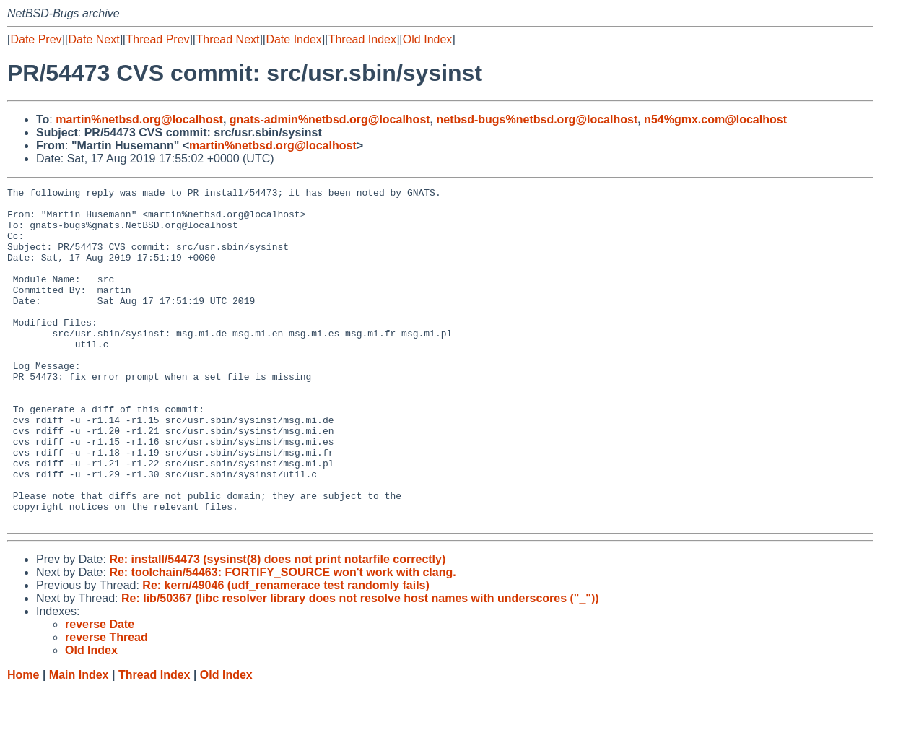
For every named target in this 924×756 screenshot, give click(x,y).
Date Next (93, 39)
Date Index (293, 39)
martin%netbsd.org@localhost (139, 119)
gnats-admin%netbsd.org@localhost (330, 119)
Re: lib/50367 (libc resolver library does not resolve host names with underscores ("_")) (360, 665)
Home (23, 742)
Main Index (79, 742)
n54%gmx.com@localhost (715, 119)
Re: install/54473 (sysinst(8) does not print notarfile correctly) (277, 626)
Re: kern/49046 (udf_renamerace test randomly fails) (286, 652)
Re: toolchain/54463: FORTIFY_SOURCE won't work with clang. (282, 639)
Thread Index (362, 39)
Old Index (427, 39)
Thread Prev (158, 39)
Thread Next (227, 39)
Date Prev (35, 39)
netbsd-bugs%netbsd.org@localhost (537, 119)
